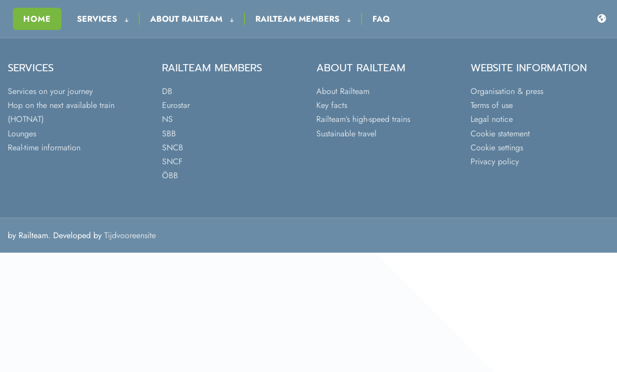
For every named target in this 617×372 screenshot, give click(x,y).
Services (102, 19)
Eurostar (176, 105)
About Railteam (192, 19)
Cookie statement (500, 134)
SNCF (172, 161)
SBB (169, 134)
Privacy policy (494, 161)
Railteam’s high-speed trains (363, 119)
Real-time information (44, 147)
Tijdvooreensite (130, 235)
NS (167, 119)
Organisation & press (506, 91)
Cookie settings (496, 147)
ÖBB (170, 175)
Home (37, 19)
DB (167, 91)
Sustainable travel (346, 134)
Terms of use (491, 105)
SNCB (172, 147)
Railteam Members (303, 19)
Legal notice (491, 119)
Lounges (22, 134)
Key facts (331, 105)
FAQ (381, 19)
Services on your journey (50, 91)
